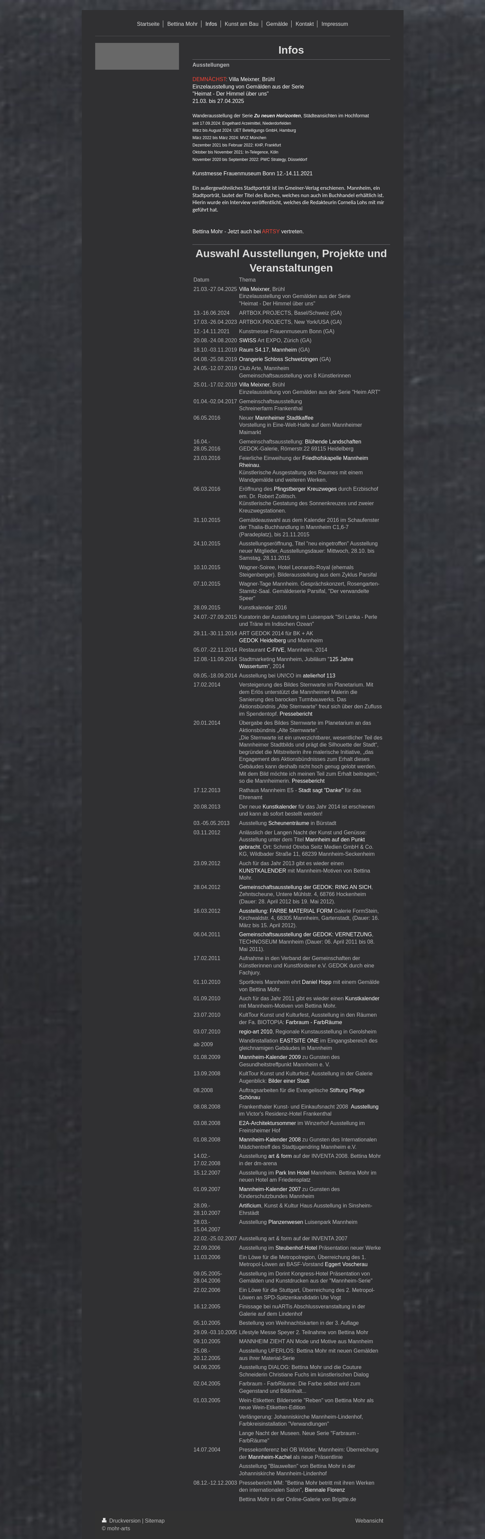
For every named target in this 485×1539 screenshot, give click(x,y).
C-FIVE (275, 650)
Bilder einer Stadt (288, 1081)
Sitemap (155, 1521)
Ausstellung (365, 1107)
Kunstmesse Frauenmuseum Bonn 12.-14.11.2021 (252, 173)
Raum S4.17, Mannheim (268, 350)
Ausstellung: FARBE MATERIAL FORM (285, 911)
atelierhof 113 (319, 675)
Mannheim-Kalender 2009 (270, 1057)
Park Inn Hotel (292, 1173)
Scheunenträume (288, 823)
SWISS (247, 340)
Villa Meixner (244, 79)
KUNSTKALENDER (262, 871)
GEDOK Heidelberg (262, 640)
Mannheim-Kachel (270, 1457)
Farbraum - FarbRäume (314, 1022)
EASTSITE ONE (299, 1041)
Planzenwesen (285, 1222)
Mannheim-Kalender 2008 (270, 1139)
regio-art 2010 (255, 1031)
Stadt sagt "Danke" (320, 790)
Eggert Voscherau (346, 1264)
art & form (280, 1156)
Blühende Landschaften (333, 442)
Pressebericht (296, 714)
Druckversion (122, 1521)
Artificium (250, 1205)
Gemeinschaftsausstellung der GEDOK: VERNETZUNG (305, 934)
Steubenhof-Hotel (296, 1248)
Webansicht (369, 1521)
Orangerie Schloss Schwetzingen (278, 359)
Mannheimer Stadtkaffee (284, 418)
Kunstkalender (279, 807)
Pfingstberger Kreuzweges (305, 489)
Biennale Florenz (325, 1490)
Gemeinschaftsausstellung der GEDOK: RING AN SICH (305, 887)
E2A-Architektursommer (267, 1123)
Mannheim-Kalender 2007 (270, 1189)
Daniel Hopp (316, 982)
